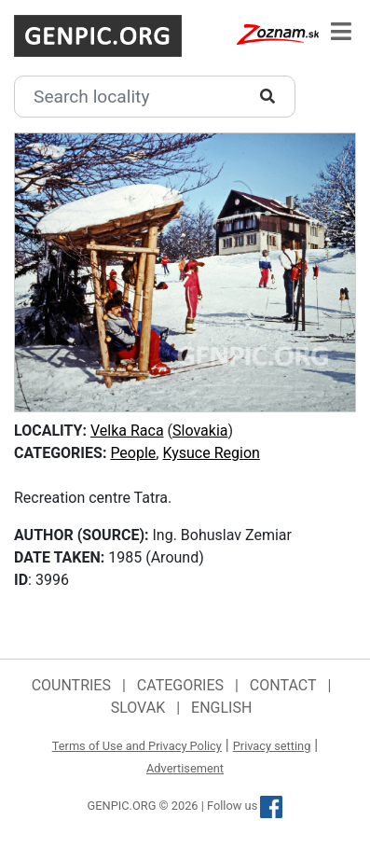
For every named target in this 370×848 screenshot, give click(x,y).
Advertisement (185, 768)
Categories (180, 685)
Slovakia (199, 430)
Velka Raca (127, 430)
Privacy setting (272, 746)
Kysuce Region (210, 453)
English (221, 707)
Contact (283, 685)
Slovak (138, 707)
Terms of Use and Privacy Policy (137, 746)
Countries (71, 685)
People (133, 453)
